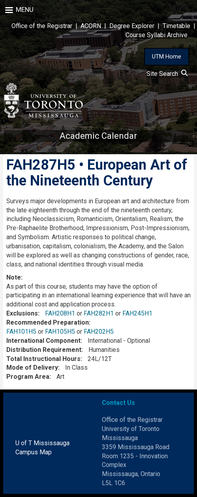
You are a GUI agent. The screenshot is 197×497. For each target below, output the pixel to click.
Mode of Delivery (32, 367)
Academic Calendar (98, 136)
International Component (43, 340)
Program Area (27, 376)
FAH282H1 (99, 313)
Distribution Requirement (43, 349)
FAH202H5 (99, 331)
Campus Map (33, 452)
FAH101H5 (21, 331)
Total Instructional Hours (43, 359)
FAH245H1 (137, 313)
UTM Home (166, 56)
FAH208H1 (60, 313)
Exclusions (22, 313)
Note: (14, 277)
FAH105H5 (60, 331)
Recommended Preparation (47, 322)
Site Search (167, 73)
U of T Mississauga (42, 443)
